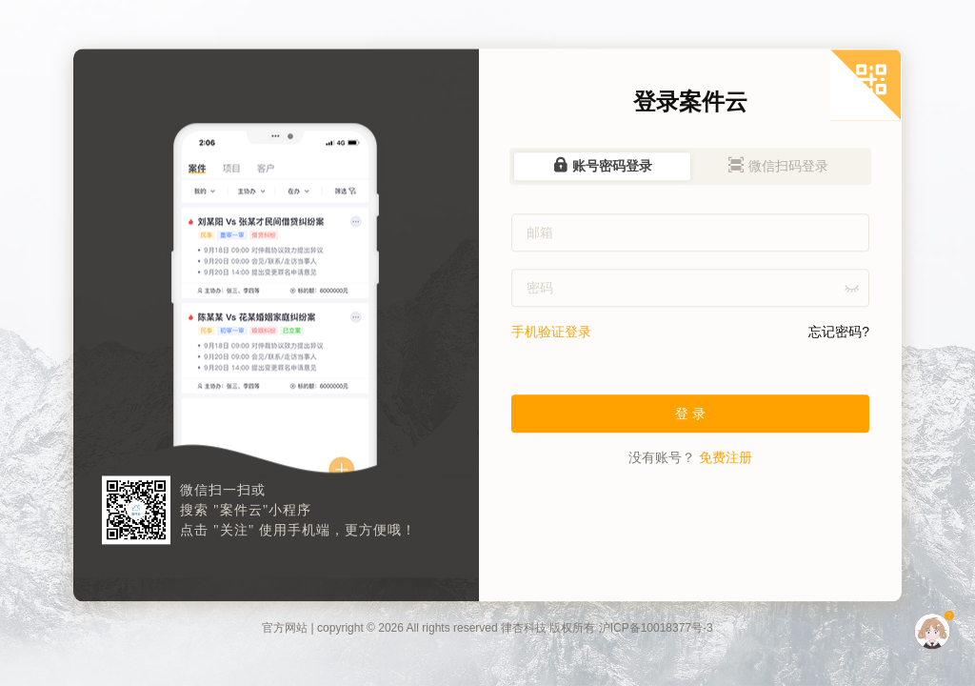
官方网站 (285, 629)
